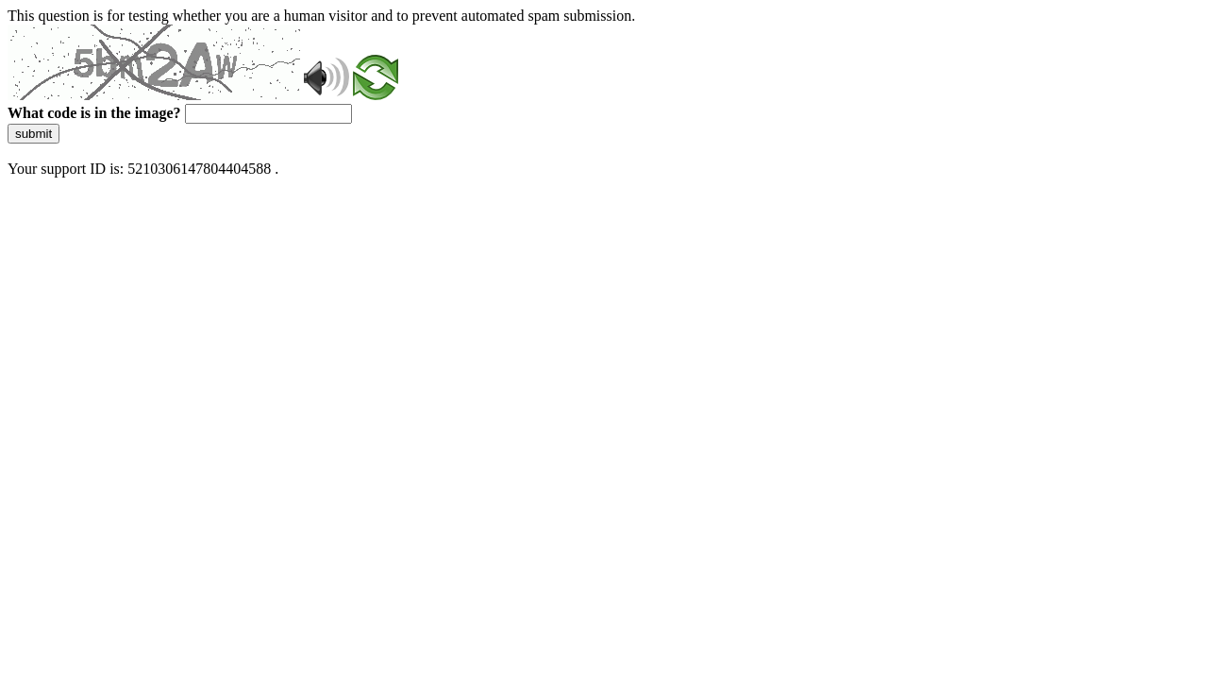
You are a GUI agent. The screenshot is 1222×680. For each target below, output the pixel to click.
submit (33, 134)
